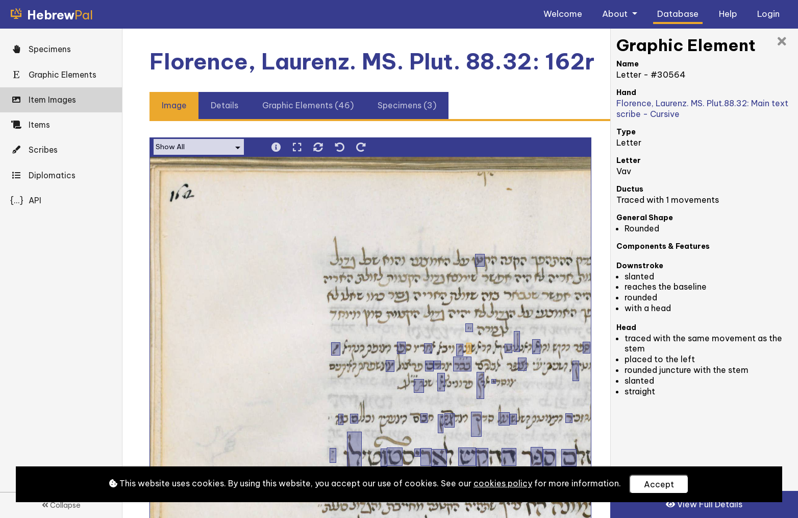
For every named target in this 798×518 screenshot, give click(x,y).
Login (768, 13)
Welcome (562, 13)
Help (728, 13)
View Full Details (704, 504)
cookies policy (502, 483)
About (616, 13)
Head (626, 327)
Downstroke (639, 265)
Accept (659, 484)
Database (678, 13)
